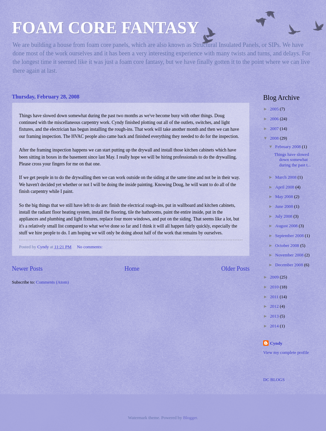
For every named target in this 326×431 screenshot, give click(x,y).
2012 (275, 306)
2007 (275, 128)
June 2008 (284, 206)
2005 (275, 109)
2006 (275, 118)
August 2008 (286, 225)
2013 (275, 316)
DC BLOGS (274, 379)
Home (131, 268)
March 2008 (286, 177)
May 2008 (284, 196)
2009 (275, 277)
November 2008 (290, 255)
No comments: (90, 247)
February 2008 (288, 146)
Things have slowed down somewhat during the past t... (292, 159)
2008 (275, 138)
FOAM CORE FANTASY (105, 27)
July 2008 (284, 216)
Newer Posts (27, 268)
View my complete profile (286, 352)
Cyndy (276, 343)
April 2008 (285, 187)
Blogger (190, 417)
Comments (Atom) (52, 282)
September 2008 (290, 235)
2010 (275, 287)
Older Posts (235, 268)
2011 (275, 296)
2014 (275, 326)
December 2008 (289, 265)
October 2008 (287, 245)
